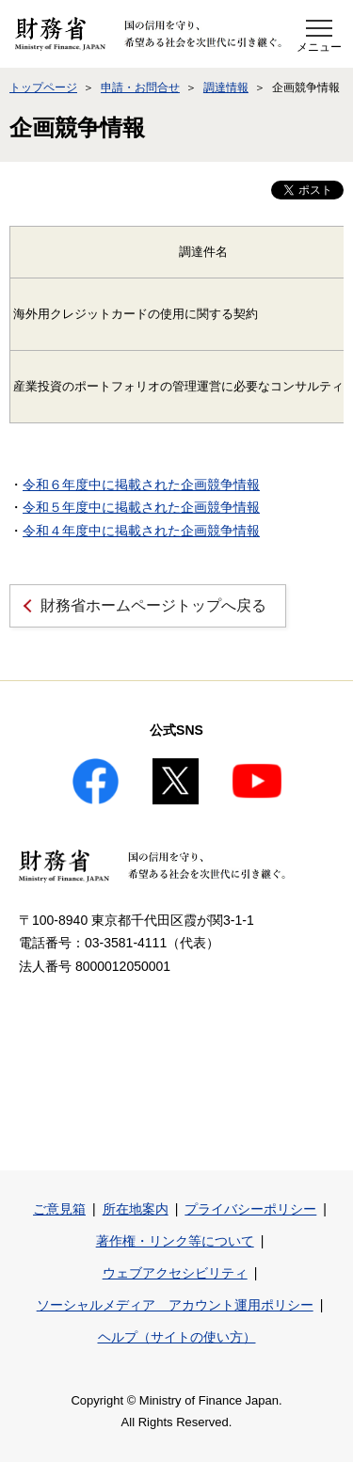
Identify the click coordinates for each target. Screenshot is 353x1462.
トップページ (43, 87)
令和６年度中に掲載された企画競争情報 (141, 484)
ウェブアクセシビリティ (175, 1272)
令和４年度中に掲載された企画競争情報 (141, 530)
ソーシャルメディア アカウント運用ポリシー (175, 1304)
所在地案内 (135, 1208)
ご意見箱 (59, 1208)
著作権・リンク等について (175, 1240)
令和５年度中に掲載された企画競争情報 (141, 507)
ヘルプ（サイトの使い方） (177, 1336)
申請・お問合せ (140, 87)
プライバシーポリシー (250, 1208)
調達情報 (226, 87)
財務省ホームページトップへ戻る (153, 605)
